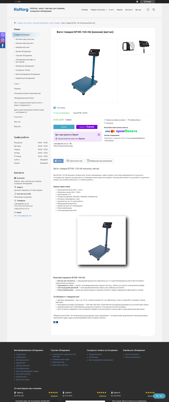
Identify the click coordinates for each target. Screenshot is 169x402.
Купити (64, 127)
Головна (85, 10)
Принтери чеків (58, 362)
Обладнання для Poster (24, 98)
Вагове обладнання (40, 23)
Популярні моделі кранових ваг (27, 93)
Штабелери (93, 357)
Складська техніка (23, 70)
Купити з (86, 127)
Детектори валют (132, 354)
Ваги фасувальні (22, 360)
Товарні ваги (21, 357)
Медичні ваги (21, 377)
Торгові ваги (21, 354)
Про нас (138, 10)
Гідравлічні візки (95, 354)
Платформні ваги (22, 368)
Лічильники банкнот (133, 357)
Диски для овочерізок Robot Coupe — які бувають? (29, 111)
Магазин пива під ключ (24, 43)
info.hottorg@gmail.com (23, 216)
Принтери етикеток (60, 365)
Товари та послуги (98, 10)
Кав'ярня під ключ (23, 47)
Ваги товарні (55, 23)
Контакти (129, 10)
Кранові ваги (21, 363)
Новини (119, 10)
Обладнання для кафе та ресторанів (25, 61)
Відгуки (17, 126)
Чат (159, 396)
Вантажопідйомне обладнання (28, 74)
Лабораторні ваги (23, 366)
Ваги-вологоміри (22, 380)
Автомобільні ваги (23, 374)
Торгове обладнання (24, 55)
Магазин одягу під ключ (25, 39)
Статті (111, 10)
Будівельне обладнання (25, 78)
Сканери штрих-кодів (61, 359)
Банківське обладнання (25, 66)
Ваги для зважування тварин (27, 371)
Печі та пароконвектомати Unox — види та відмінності (29, 104)
